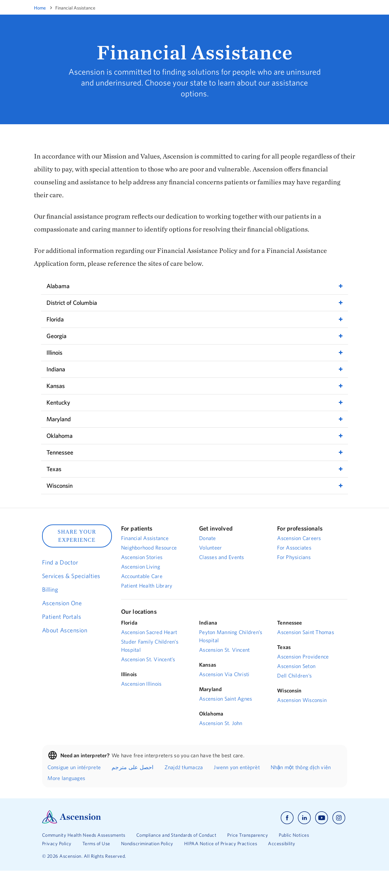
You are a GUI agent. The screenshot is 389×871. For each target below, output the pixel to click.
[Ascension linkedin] (304, 817)
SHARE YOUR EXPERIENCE (77, 536)
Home (40, 8)
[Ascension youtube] (321, 817)
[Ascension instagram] (338, 817)
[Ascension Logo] (71, 821)
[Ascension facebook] (287, 817)
